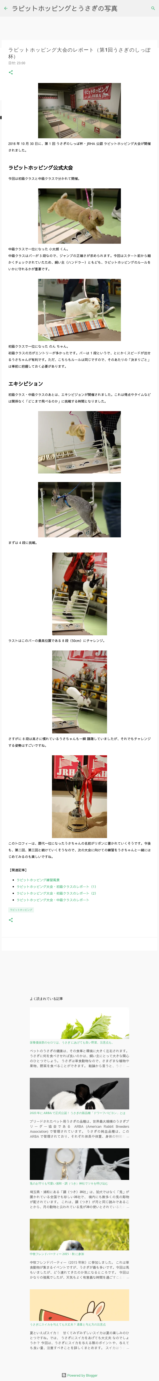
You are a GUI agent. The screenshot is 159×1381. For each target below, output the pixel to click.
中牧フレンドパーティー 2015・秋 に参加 (57, 1254)
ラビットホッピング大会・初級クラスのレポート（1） (57, 886)
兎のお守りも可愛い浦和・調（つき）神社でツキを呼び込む (69, 1183)
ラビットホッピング (21, 909)
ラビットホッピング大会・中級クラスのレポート (53, 900)
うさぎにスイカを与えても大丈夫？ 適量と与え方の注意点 (68, 1324)
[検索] (153, 8)
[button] (10, 73)
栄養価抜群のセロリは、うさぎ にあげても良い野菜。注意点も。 (72, 1042)
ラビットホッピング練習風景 (38, 880)
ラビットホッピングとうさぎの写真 (65, 8)
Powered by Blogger (79, 1375)
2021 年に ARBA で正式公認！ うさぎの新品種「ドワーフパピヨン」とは (77, 1113)
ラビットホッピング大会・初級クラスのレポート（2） (57, 893)
